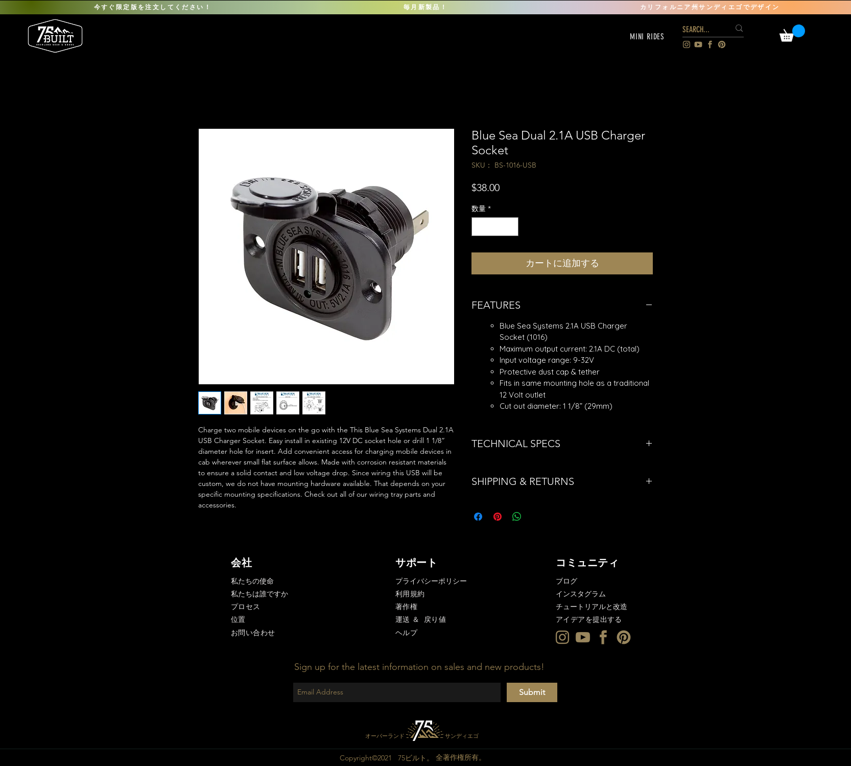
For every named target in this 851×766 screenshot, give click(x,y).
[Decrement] (479, 227)
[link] (792, 33)
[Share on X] (536, 516)
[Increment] (510, 227)
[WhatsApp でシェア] (517, 516)
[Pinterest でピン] (497, 516)
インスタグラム (581, 593)
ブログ (566, 581)
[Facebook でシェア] (478, 516)
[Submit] (532, 692)
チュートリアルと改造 (591, 606)
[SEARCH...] (698, 30)
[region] (56, 35)
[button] (647, 36)
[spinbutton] (495, 227)
